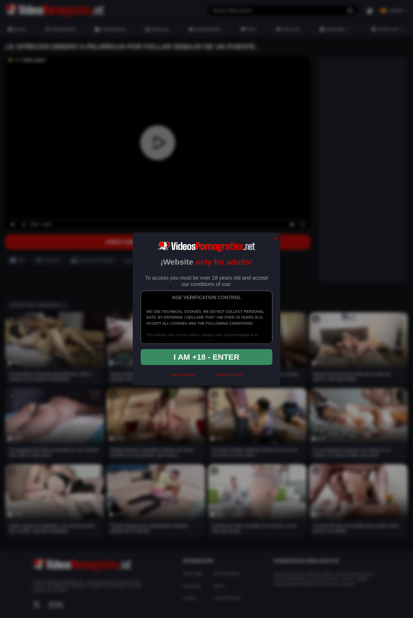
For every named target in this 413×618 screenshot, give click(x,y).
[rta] (205, 377)
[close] (275, 238)
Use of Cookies (182, 375)
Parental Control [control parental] (229, 375)
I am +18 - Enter (206, 357)
